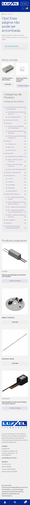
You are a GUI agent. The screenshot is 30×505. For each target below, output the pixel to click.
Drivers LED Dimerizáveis (16, 169)
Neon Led (11, 147)
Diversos (8, 141)
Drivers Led (9, 153)
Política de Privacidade (9, 471)
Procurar (15, 502)
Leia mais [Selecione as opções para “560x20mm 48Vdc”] (15, 363)
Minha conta (5, 502)
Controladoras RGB (14, 117)
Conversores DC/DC (12, 120)
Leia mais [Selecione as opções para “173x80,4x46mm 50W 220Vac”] (8, 84)
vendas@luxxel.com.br (9, 457)
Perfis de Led (12, 150)
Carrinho (23, 501)
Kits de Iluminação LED (13, 172)
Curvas (10, 178)
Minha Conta (6, 464)
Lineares (10, 182)
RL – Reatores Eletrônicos (16, 207)
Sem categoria (10, 220)
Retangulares (12, 191)
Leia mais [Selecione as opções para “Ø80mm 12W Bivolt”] (15, 322)
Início (5, 14)
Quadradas (11, 185)
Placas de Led (10, 175)
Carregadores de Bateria (16, 156)
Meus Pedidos (6, 466)
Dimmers (9, 123)
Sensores (9, 223)
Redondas (11, 188)
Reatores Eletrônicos (12, 194)
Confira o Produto (23, 86)
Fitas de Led (12, 144)
